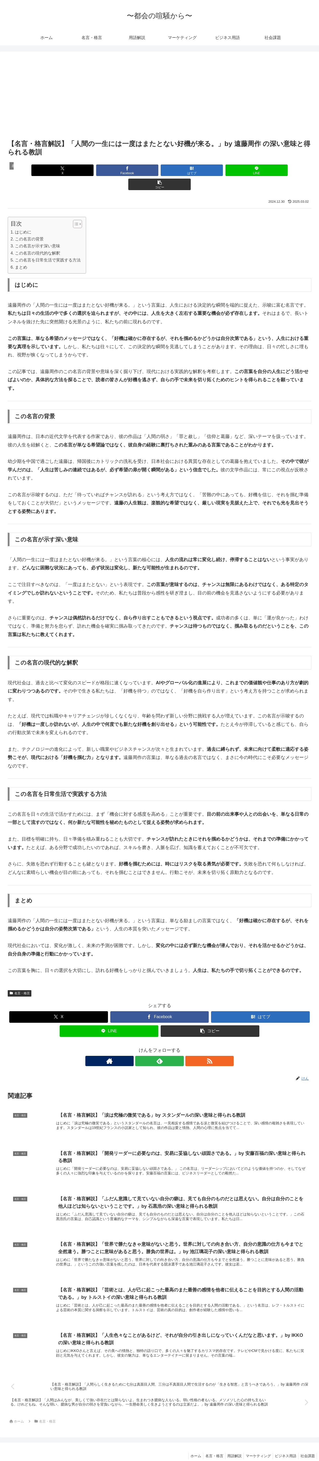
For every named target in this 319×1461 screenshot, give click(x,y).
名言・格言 (19, 979)
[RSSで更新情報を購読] (171, 1047)
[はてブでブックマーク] (159, 170)
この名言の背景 (29, 224)
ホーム (188, 1445)
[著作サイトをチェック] (148, 1047)
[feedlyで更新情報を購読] (159, 1047)
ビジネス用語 (283, 1445)
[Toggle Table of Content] (75, 210)
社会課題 (307, 1445)
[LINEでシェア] (210, 170)
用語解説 (229, 1445)
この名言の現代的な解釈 (37, 239)
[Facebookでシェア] (108, 170)
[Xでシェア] (57, 170)
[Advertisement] (159, 99)
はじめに (23, 218)
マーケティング (254, 1445)
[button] (261, 170)
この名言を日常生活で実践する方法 (48, 245)
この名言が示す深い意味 (37, 231)
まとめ (21, 253)
